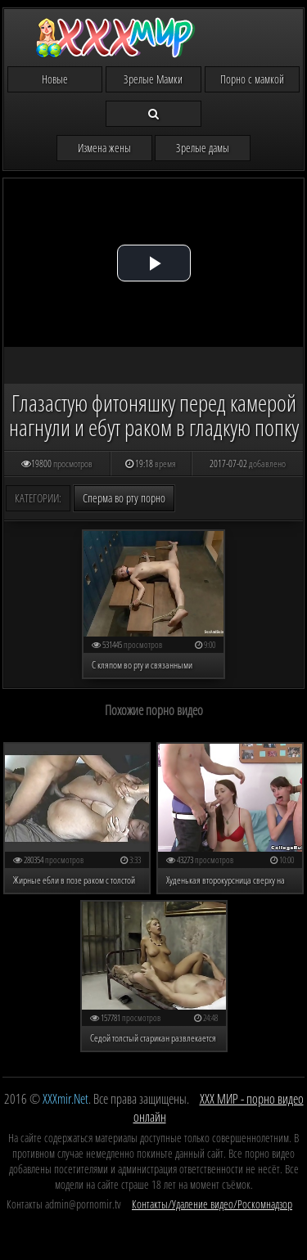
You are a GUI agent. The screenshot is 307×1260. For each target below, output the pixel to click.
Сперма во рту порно (124, 498)
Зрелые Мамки (153, 79)
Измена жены (104, 147)
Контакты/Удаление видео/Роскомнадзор (212, 1204)
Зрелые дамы (202, 147)
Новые (55, 79)
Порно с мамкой (252, 79)
